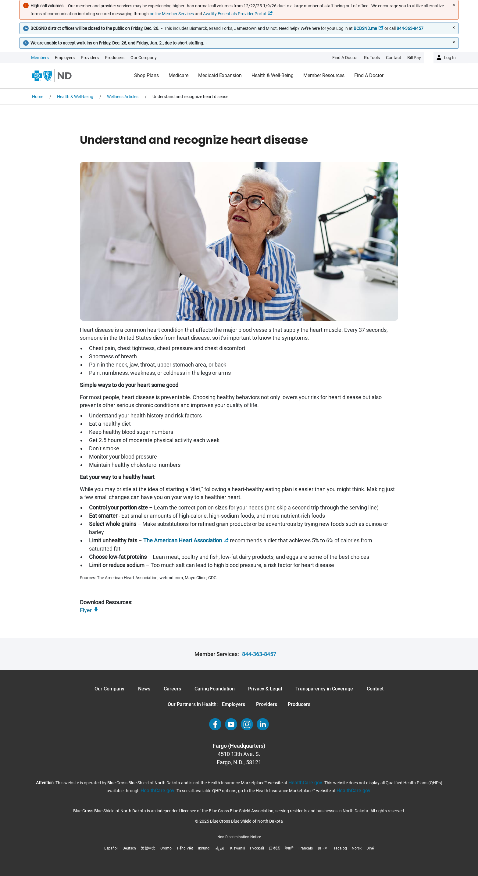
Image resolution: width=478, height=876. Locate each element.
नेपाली (289, 848)
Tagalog (340, 848)
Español (111, 848)
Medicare (178, 75)
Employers (65, 57)
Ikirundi (204, 848)
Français (305, 848)
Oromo (166, 848)
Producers (114, 57)
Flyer (86, 610)
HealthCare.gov (305, 783)
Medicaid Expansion (220, 75)
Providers (90, 57)
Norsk (357, 848)
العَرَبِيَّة (220, 848)
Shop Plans (146, 75)
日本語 (274, 848)
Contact (375, 689)
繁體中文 (148, 848)
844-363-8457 (259, 654)
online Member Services (172, 13)
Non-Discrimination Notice (239, 837)
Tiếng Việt (185, 848)
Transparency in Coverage (324, 689)
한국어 (323, 848)
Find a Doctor (368, 75)
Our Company (143, 57)
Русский (257, 848)
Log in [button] (450, 57)
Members (40, 57)
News (144, 689)
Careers (172, 689)
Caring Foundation (214, 689)
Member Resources (323, 75)
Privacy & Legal (265, 689)
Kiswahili (237, 848)
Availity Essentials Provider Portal (234, 13)
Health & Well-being (272, 75)
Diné (370, 848)
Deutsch (129, 848)
